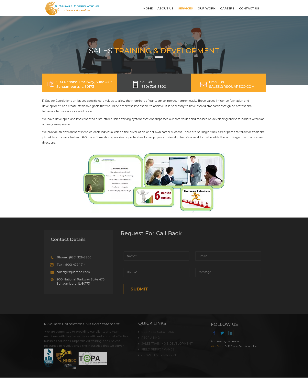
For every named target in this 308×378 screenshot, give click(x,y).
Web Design (220, 346)
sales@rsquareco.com (70, 272)
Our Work (206, 8)
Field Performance (157, 347)
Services (185, 8)
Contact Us (249, 8)
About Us (165, 8)
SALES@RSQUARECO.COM (231, 87)
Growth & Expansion (158, 353)
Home (148, 8)
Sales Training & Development (166, 341)
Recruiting (150, 335)
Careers (227, 8)
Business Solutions (157, 329)
